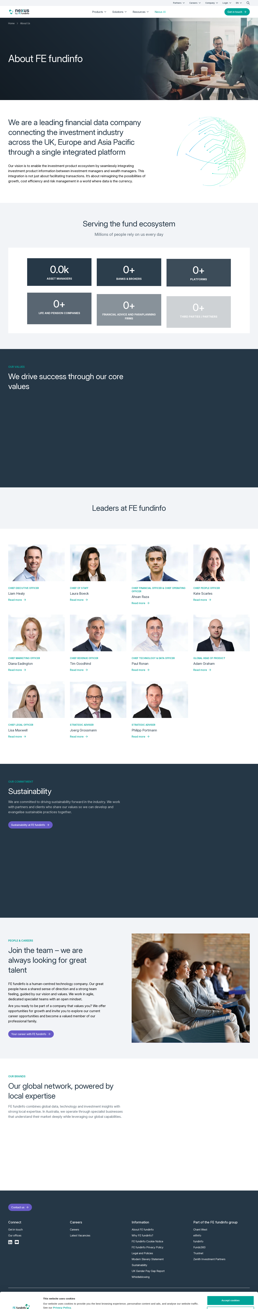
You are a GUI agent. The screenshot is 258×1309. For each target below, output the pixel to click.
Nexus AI (160, 11)
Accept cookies (230, 1286)
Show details (50, 1302)
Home (11, 23)
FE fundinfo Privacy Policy (147, 1247)
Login (227, 2)
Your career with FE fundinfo (31, 1034)
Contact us (20, 1207)
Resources (141, 11)
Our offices (14, 1235)
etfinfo (197, 1235)
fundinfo (198, 1241)
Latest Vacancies (80, 1235)
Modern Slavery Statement (148, 1259)
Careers (195, 2)
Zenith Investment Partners (209, 1259)
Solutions (119, 11)
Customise (230, 1297)
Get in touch (237, 11)
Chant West (200, 1229)
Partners (179, 2)
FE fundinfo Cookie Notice (147, 1241)
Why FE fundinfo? (142, 1235)
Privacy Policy (62, 1293)
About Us (25, 23)
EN (239, 2)
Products (99, 11)
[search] (248, 3)
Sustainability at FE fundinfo (30, 825)
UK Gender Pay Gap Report (148, 1271)
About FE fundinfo (143, 1229)
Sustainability (139, 1265)
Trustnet (198, 1253)
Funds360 (199, 1247)
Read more (17, 599)
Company (212, 2)
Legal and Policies (142, 1253)
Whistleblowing (141, 1277)
